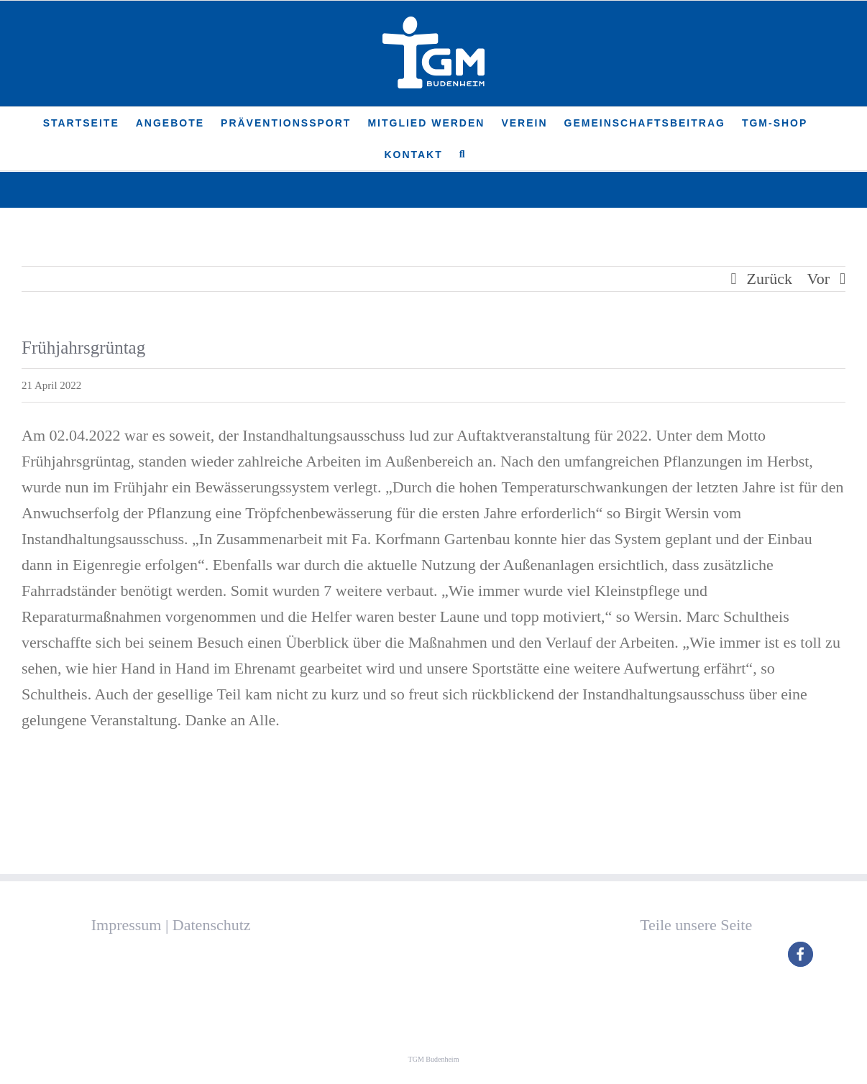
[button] (463, 154)
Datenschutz (212, 925)
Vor (818, 279)
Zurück (770, 279)
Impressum (126, 925)
